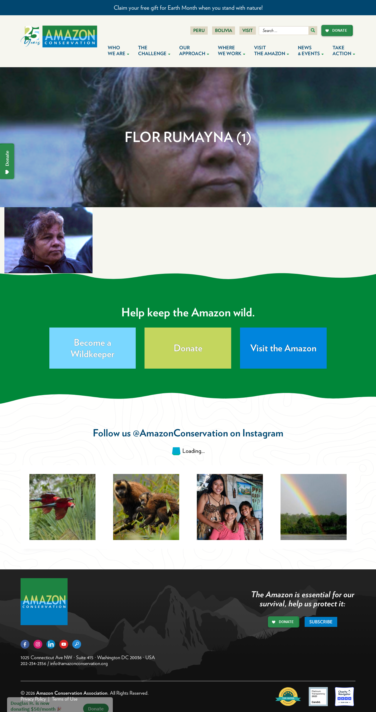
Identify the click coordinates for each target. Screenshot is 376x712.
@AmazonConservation (180, 433)
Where (231, 50)
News (311, 50)
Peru (199, 30)
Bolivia (223, 30)
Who (118, 50)
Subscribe (321, 622)
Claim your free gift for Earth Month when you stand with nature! (188, 7)
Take (344, 50)
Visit (247, 30)
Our (194, 50)
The (154, 50)
